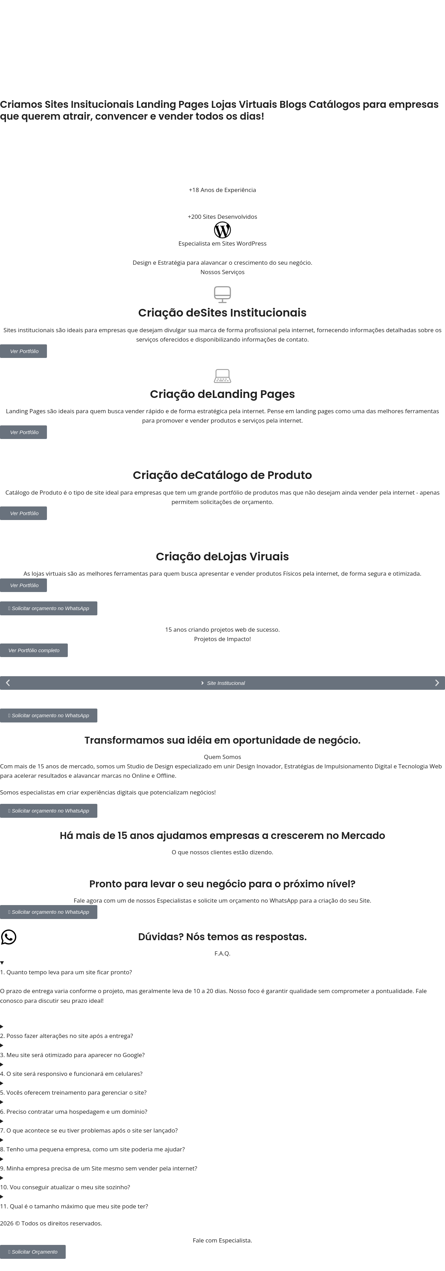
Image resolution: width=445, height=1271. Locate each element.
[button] (7, 683)
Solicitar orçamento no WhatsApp (48, 608)
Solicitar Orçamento (32, 1252)
